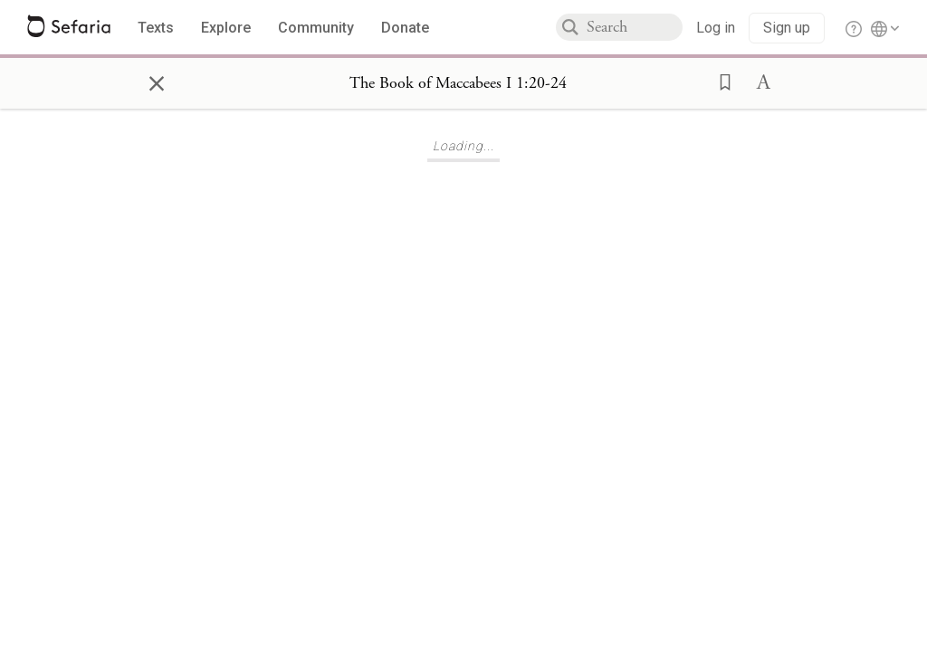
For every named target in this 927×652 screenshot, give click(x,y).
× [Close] (157, 80)
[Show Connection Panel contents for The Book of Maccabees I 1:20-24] (458, 83)
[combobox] (635, 27)
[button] (719, 80)
